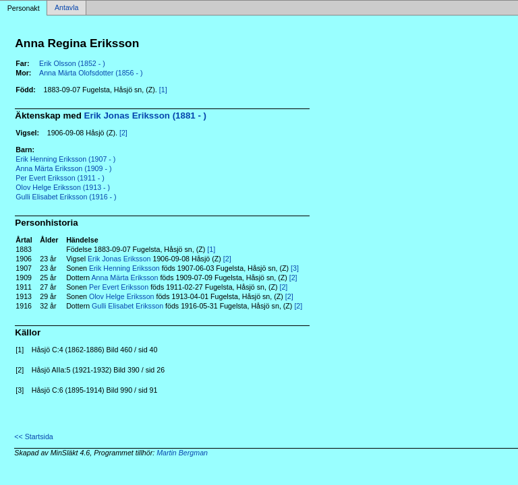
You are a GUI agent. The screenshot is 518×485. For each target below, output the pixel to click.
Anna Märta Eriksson (125, 277)
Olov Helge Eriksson (121, 296)
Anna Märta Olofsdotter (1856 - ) (90, 73)
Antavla (67, 8)
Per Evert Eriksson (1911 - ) (60, 178)
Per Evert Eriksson (118, 287)
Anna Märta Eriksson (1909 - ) (63, 168)
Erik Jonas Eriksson (119, 259)
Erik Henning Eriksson (124, 268)
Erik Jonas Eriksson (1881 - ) (145, 115)
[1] (163, 90)
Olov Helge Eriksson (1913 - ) (63, 187)
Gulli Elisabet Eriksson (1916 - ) (66, 197)
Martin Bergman (182, 453)
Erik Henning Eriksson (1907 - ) (65, 159)
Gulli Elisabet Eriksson (127, 306)
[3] (295, 268)
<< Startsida (33, 436)
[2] (123, 133)
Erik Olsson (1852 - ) (72, 63)
